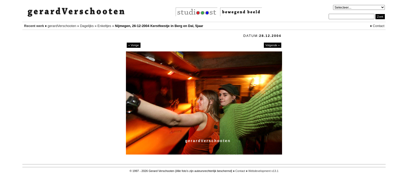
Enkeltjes (104, 26)
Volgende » (272, 45)
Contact (379, 26)
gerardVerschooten (62, 26)
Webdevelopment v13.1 (263, 170)
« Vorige (133, 45)
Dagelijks (87, 26)
